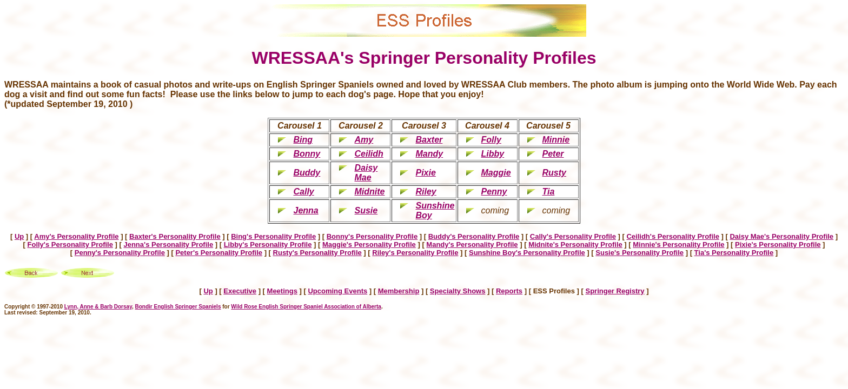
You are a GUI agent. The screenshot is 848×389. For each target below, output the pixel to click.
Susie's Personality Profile (639, 253)
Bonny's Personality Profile (372, 236)
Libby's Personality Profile (268, 244)
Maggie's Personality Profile (369, 244)
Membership (399, 291)
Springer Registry (614, 291)
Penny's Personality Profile (120, 253)
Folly (491, 139)
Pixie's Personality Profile (777, 244)
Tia (548, 191)
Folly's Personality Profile (70, 244)
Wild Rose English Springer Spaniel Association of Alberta (306, 307)
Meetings (282, 291)
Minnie (556, 139)
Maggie (496, 172)
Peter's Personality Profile (218, 253)
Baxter (428, 139)
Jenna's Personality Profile (168, 244)
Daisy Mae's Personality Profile (781, 236)
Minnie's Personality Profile (678, 244)
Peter (553, 153)
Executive (239, 291)
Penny (494, 191)
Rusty (554, 172)
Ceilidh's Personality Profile (672, 236)
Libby (493, 153)
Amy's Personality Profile (76, 236)
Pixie (425, 172)
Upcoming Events (337, 291)
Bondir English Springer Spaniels (178, 307)
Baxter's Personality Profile (175, 236)
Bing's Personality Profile (273, 236)
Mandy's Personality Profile (472, 244)
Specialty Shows (458, 291)
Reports (509, 291)
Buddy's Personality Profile (474, 236)
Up (19, 236)
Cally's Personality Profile (573, 236)
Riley (425, 191)
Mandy (429, 153)
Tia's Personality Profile (734, 253)
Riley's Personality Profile (415, 253)
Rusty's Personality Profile (317, 253)
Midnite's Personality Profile (575, 244)
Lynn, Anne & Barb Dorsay (98, 307)
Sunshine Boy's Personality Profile (527, 253)
